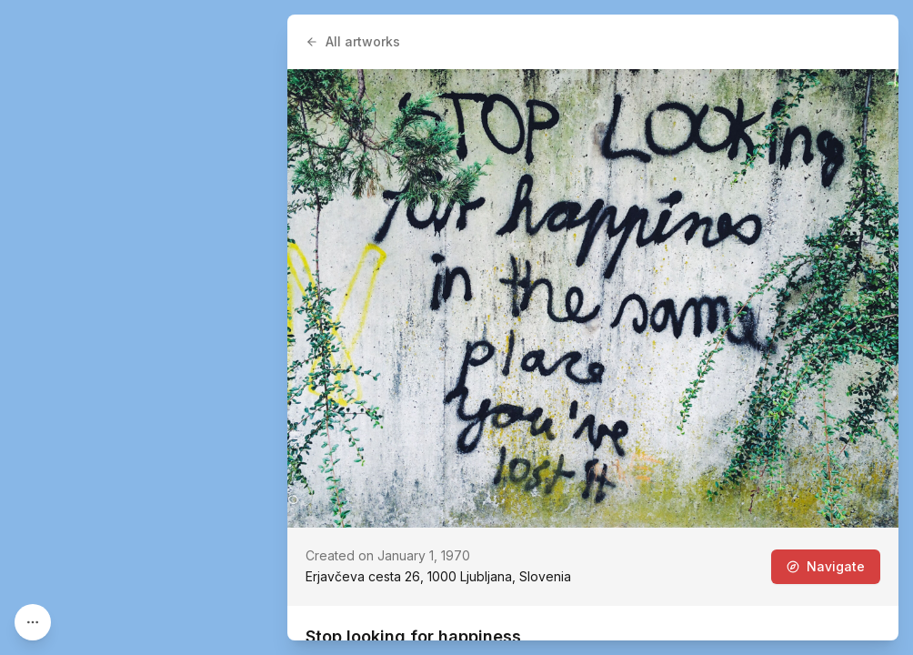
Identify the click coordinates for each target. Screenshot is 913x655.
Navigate (826, 566)
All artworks (353, 41)
